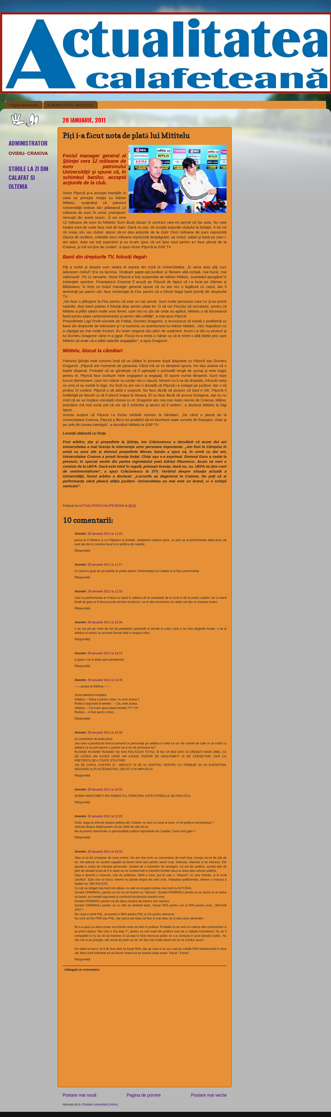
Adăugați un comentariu (82, 969)
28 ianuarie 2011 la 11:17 (105, 564)
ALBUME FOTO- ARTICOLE (70, 105)
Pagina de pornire (24, 105)
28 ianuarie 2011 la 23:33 (105, 851)
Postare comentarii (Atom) (100, 1104)
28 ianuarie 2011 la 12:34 (105, 622)
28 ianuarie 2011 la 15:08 (105, 732)
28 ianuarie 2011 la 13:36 (105, 680)
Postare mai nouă (79, 1095)
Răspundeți (82, 550)
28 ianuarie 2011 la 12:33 (105, 591)
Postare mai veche (209, 1095)
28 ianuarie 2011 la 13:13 (105, 653)
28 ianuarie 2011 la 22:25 (105, 816)
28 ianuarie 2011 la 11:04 (105, 533)
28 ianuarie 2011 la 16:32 (105, 789)
